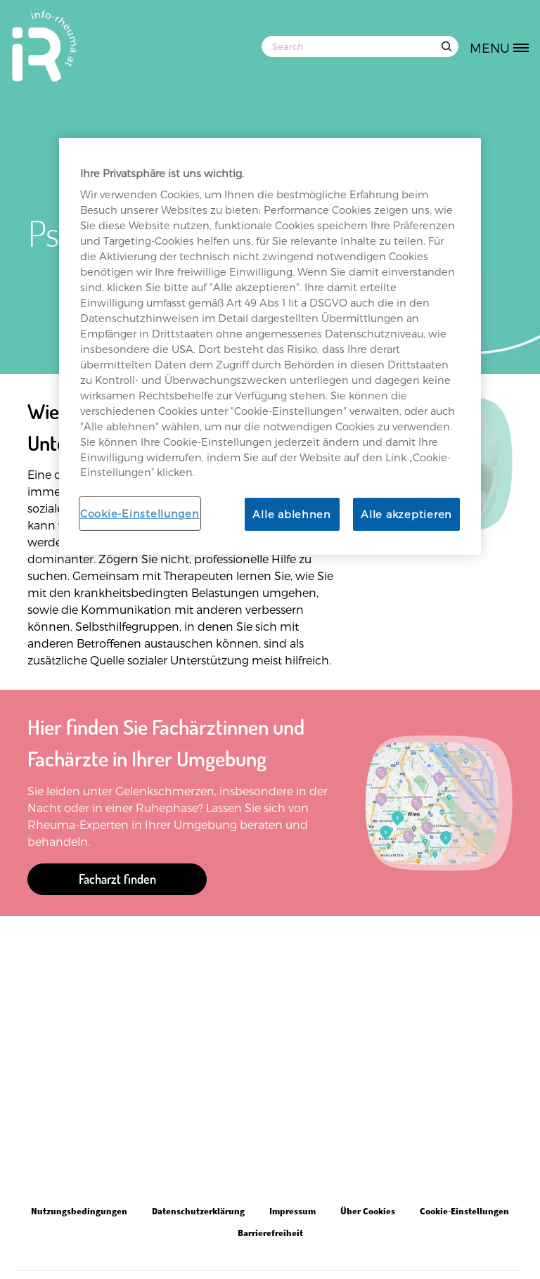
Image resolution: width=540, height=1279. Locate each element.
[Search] (360, 46)
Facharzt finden (117, 879)
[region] (270, 346)
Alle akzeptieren (406, 514)
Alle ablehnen (291, 514)
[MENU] (504, 46)
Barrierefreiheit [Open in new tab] (270, 1233)
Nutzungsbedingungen (79, 1211)
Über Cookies (367, 1211)
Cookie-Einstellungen (140, 513)
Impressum (292, 1211)
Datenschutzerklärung (198, 1211)
